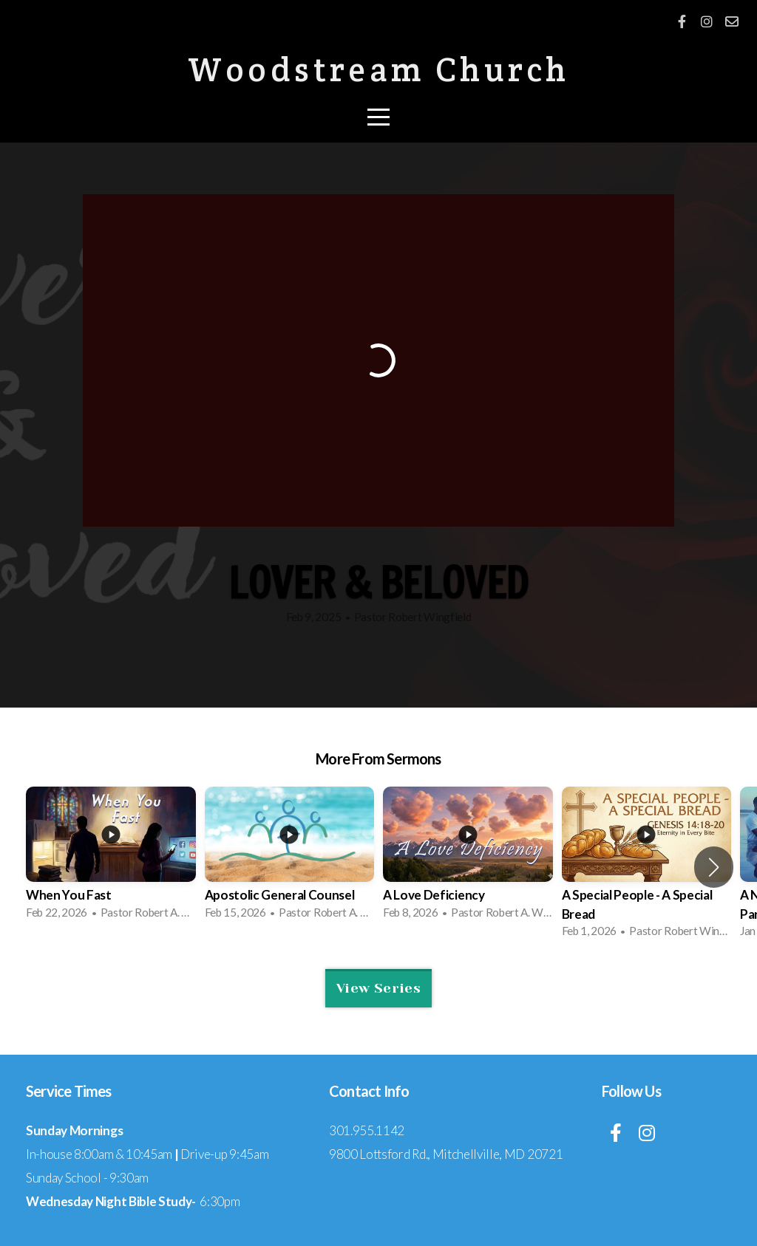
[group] (111, 857)
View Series (378, 988)
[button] (714, 867)
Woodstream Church (379, 69)
